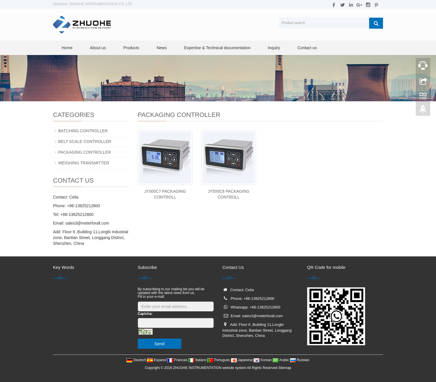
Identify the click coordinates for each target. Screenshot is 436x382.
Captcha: (145, 314)
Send (159, 343)
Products (131, 47)
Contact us (307, 47)
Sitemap (285, 368)
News (162, 47)
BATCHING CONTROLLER (83, 130)
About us (98, 47)
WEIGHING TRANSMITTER (83, 163)
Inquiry (274, 47)
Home (67, 47)
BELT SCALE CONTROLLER (84, 141)
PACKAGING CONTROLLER (84, 152)
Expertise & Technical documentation (217, 47)
